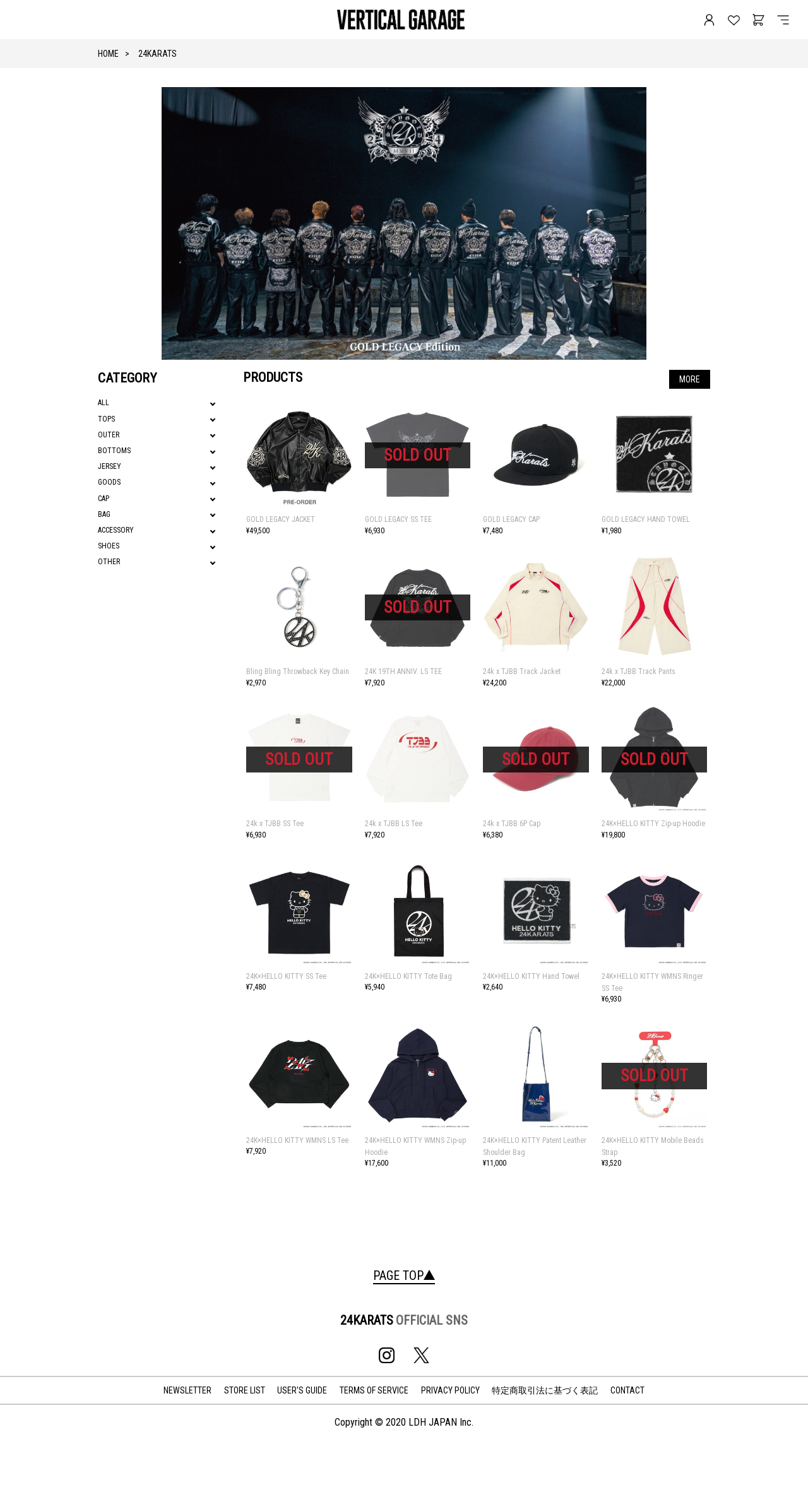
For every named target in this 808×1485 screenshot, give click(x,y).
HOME (108, 54)
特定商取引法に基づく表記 (545, 1390)
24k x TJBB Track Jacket (522, 671)
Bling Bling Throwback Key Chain (297, 671)
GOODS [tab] (109, 482)
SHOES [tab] (108, 545)
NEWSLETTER (187, 1390)
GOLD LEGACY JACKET (280, 519)
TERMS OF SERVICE (374, 1390)
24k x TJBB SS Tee (275, 823)
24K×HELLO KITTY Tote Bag (408, 976)
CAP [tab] (103, 498)
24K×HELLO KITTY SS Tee (286, 976)
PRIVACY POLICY (450, 1390)
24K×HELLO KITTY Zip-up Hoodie (653, 823)
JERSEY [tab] (109, 466)
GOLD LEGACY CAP (511, 519)
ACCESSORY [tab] (116, 530)
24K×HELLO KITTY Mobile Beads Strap (653, 1146)
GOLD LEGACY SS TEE (398, 519)
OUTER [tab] (108, 434)
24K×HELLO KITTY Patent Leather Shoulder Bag (534, 1146)
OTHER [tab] (109, 561)
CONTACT (627, 1390)
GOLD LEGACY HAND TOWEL (646, 519)
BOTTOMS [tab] (114, 450)
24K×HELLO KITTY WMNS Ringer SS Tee (652, 982)
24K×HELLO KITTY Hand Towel (531, 976)
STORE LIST (244, 1390)
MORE (689, 379)
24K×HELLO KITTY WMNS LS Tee (297, 1140)
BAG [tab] (104, 514)
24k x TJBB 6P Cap (511, 823)
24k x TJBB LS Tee (393, 823)
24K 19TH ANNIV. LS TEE (403, 671)
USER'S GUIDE (302, 1390)
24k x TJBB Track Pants (638, 671)
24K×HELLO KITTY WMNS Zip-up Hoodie (415, 1146)
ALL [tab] (103, 402)
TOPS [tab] (106, 419)
